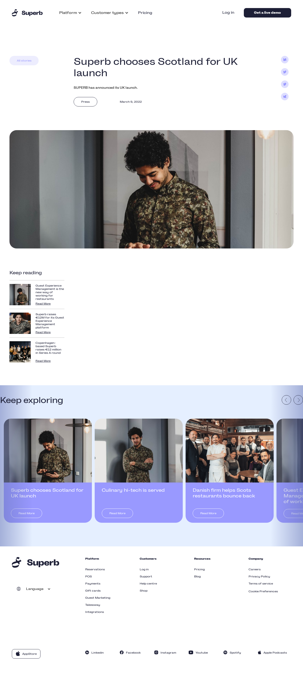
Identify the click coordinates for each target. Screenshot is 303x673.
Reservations (95, 569)
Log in (228, 12)
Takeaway (92, 605)
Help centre (148, 583)
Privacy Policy (259, 576)
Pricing (145, 12)
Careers (255, 569)
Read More (43, 303)
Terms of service (261, 583)
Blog (197, 576)
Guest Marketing (97, 597)
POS (88, 576)
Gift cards (93, 590)
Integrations (94, 612)
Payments (92, 583)
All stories (24, 60)
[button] (70, 13)
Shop (143, 590)
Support (146, 576)
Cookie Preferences (263, 591)
